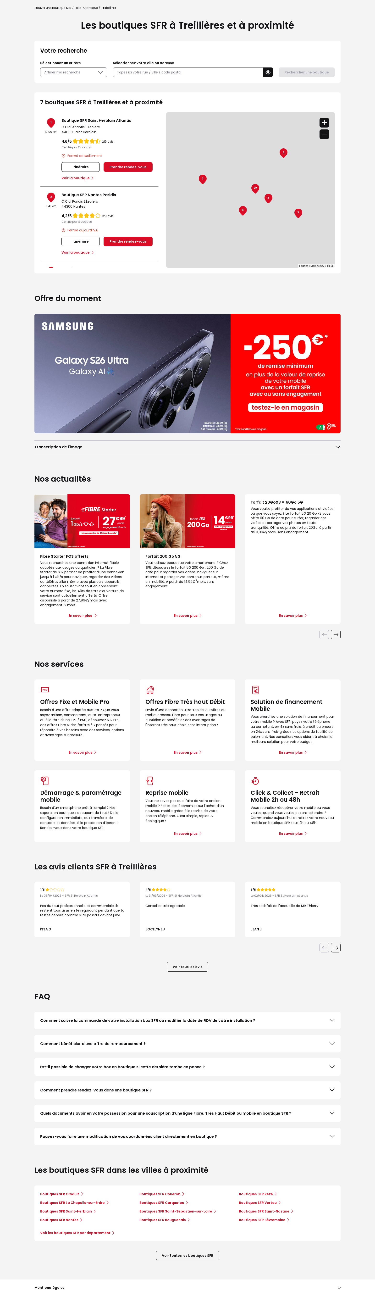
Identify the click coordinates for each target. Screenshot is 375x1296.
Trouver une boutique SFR (52, 8)
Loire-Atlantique (86, 8)
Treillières (108, 8)
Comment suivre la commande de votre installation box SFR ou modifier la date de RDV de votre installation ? (187, 1020)
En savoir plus (80, 752)
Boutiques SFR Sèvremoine (262, 1220)
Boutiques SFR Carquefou (161, 1202)
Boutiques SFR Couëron (159, 1194)
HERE (330, 266)
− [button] (324, 134)
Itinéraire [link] (80, 167)
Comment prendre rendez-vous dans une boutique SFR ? (187, 1090)
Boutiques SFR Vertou (258, 1202)
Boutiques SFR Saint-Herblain (66, 1211)
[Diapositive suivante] (336, 634)
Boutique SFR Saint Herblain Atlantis (96, 120)
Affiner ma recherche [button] (73, 72)
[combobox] (188, 72)
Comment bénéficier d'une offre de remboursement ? (187, 1043)
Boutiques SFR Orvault (59, 1194)
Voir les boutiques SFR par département (77, 1232)
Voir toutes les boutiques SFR (187, 1255)
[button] (268, 72)
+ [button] (324, 123)
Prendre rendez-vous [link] (128, 167)
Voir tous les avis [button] (187, 966)
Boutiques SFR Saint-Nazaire (264, 1211)
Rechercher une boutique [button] (307, 72)
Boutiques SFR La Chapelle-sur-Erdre (72, 1202)
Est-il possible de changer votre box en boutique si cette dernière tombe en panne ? (187, 1067)
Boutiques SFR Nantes (59, 1220)
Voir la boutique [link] (75, 178)
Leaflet (303, 266)
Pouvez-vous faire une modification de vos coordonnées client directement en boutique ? (187, 1136)
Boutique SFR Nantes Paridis (88, 195)
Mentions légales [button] (49, 1287)
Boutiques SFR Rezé (256, 1194)
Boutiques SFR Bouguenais (162, 1220)
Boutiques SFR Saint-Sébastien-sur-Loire (175, 1211)
